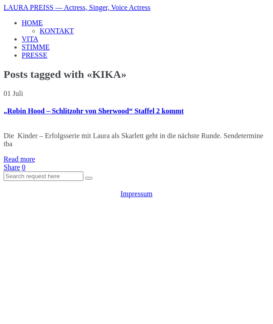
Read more (19, 159)
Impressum (136, 194)
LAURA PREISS (77, 7)
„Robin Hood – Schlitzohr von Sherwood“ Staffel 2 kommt (94, 111)
